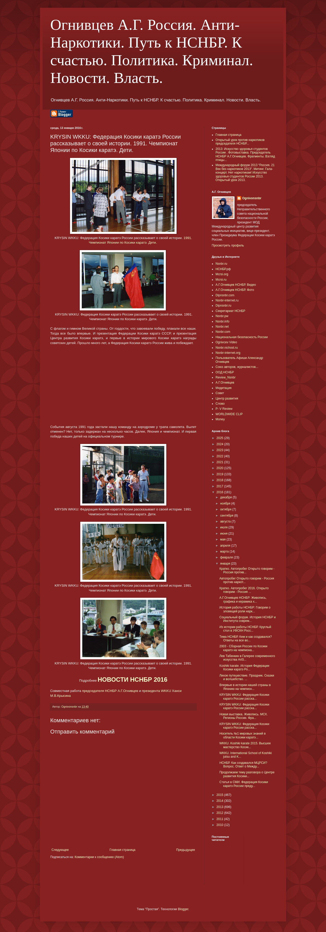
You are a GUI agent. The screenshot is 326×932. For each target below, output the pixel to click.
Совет (220, 393)
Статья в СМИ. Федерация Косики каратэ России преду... (243, 783)
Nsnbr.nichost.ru (227, 347)
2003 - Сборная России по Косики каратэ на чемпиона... (243, 648)
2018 (220, 480)
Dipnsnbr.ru (223, 305)
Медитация (223, 388)
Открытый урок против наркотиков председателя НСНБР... (240, 141)
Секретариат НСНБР (230, 311)
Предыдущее (185, 850)
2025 (220, 438)
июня (224, 533)
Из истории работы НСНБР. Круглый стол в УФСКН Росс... (245, 628)
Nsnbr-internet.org (228, 353)
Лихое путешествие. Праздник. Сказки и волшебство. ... (246, 677)
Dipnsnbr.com (225, 295)
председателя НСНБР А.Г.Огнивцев (110, 691)
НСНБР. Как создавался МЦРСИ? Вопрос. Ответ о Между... (243, 764)
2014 (220, 801)
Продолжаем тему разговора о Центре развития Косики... (246, 774)
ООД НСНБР (225, 372)
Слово (220, 403)
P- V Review (224, 409)
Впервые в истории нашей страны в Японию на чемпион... (245, 686)
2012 (220, 813)
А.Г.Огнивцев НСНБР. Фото (235, 290)
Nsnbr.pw (222, 316)
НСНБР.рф (223, 269)
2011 (220, 819)
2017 (220, 486)
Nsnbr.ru (221, 263)
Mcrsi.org (222, 274)
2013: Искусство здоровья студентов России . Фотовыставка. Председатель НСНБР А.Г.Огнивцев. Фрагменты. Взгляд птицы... (245, 154)
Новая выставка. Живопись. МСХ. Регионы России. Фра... (243, 716)
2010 (220, 825)
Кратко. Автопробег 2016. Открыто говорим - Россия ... (244, 590)
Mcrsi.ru (221, 279)
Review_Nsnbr (226, 377)
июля (224, 527)
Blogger (183, 909)
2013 (220, 807)
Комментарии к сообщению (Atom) (99, 857)
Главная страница (123, 850)
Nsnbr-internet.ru (227, 300)
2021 (220, 462)
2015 (220, 795)
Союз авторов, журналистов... (237, 367)
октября (226, 509)
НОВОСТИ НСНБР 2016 (132, 679)
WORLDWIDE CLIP (229, 414)
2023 (220, 450)
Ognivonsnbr (251, 198)
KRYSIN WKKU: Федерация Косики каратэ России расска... (244, 696)
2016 (220, 492)
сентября (227, 515)
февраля (227, 557)
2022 (220, 456)
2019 (220, 474)
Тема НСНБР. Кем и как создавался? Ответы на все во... (245, 638)
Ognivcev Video (226, 342)
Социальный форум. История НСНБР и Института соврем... (247, 619)
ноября (225, 503)
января (225, 563)
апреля (225, 545)
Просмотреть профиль (228, 245)
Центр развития (227, 398)
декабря (226, 497)
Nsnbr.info (222, 321)
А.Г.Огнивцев (225, 382)
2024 (220, 444)
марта (225, 551)
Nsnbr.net (222, 326)
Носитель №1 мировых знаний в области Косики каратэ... (242, 735)
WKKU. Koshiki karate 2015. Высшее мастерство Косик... (245, 745)
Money (220, 419)
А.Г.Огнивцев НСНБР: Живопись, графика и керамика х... (243, 599)
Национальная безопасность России (242, 337)
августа (226, 521)
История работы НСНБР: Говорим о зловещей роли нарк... (244, 609)
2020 (220, 468)
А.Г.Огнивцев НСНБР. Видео (236, 285)
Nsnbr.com (223, 332)
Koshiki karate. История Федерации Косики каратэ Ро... (244, 667)
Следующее (60, 850)
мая (223, 539)
